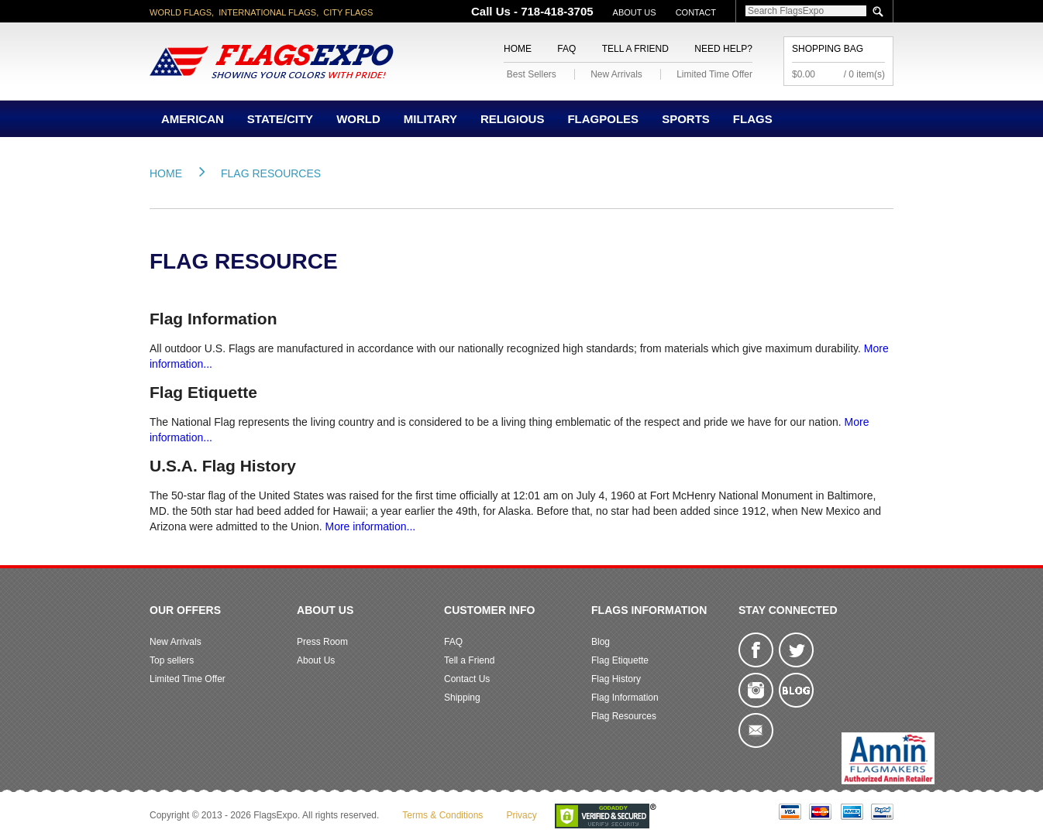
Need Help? (723, 48)
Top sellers (172, 660)
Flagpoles (603, 118)
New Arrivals (616, 74)
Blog (600, 641)
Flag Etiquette (620, 660)
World (358, 118)
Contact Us (467, 679)
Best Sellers (531, 74)
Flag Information (625, 697)
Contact (696, 12)
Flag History (616, 679)
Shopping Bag (827, 48)
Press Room (322, 641)
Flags (753, 118)
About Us (634, 12)
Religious (512, 118)
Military (430, 118)
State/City (280, 118)
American (192, 118)
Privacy (521, 815)
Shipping (462, 697)
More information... (370, 526)
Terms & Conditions (442, 815)
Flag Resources (271, 173)
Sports (686, 118)
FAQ (566, 48)
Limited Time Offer (714, 74)
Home (518, 48)
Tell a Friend (635, 48)
